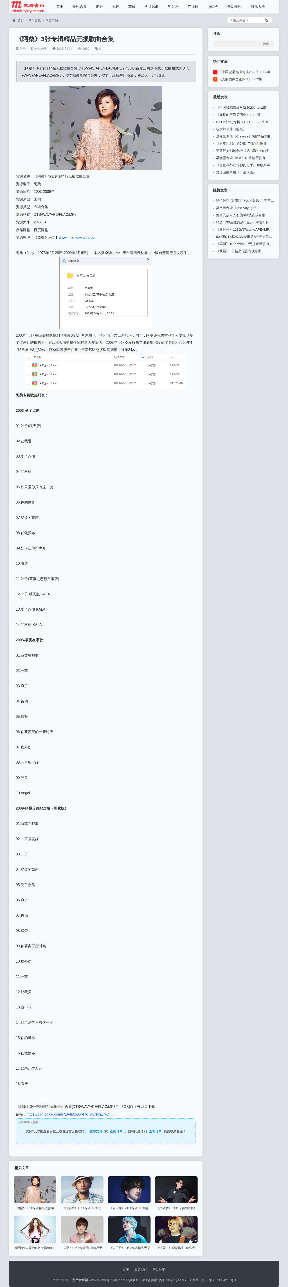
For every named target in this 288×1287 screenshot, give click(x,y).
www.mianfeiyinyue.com (78, 237)
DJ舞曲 (194, 1280)
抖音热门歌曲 (149, 1280)
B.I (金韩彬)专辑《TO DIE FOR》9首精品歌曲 (250, 122)
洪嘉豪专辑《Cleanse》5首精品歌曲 (243, 136)
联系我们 (141, 1269)
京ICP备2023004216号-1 (218, 1280)
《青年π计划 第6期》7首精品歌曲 (241, 143)
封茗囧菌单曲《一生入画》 (236, 172)
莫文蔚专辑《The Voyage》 (237, 208)
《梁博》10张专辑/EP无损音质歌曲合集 (246, 244)
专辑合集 (79, 7)
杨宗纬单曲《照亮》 (231, 129)
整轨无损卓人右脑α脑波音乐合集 (240, 215)
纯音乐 (173, 7)
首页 (59, 7)
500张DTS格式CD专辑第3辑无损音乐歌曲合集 (251, 236)
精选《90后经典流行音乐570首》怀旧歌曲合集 (251, 222)
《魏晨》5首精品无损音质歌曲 (239, 251)
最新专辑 (234, 7)
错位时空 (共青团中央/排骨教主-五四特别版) (249, 200)
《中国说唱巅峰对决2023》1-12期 (244, 72)
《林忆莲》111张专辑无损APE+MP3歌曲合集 (250, 229)
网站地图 (159, 1269)
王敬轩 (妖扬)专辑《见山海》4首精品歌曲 (247, 151)
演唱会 (212, 7)
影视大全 (258, 7)
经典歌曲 (132, 1280)
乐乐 (21, 48)
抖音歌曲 (151, 7)
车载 (131, 7)
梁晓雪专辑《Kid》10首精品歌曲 (240, 158)
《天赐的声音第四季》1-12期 (240, 79)
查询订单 (116, 1131)
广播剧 (193, 7)
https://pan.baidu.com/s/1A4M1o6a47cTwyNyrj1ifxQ (68, 1114)
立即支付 (96, 1131)
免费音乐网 (80, 1280)
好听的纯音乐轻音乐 (173, 1280)
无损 (115, 7)
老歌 (99, 7)
